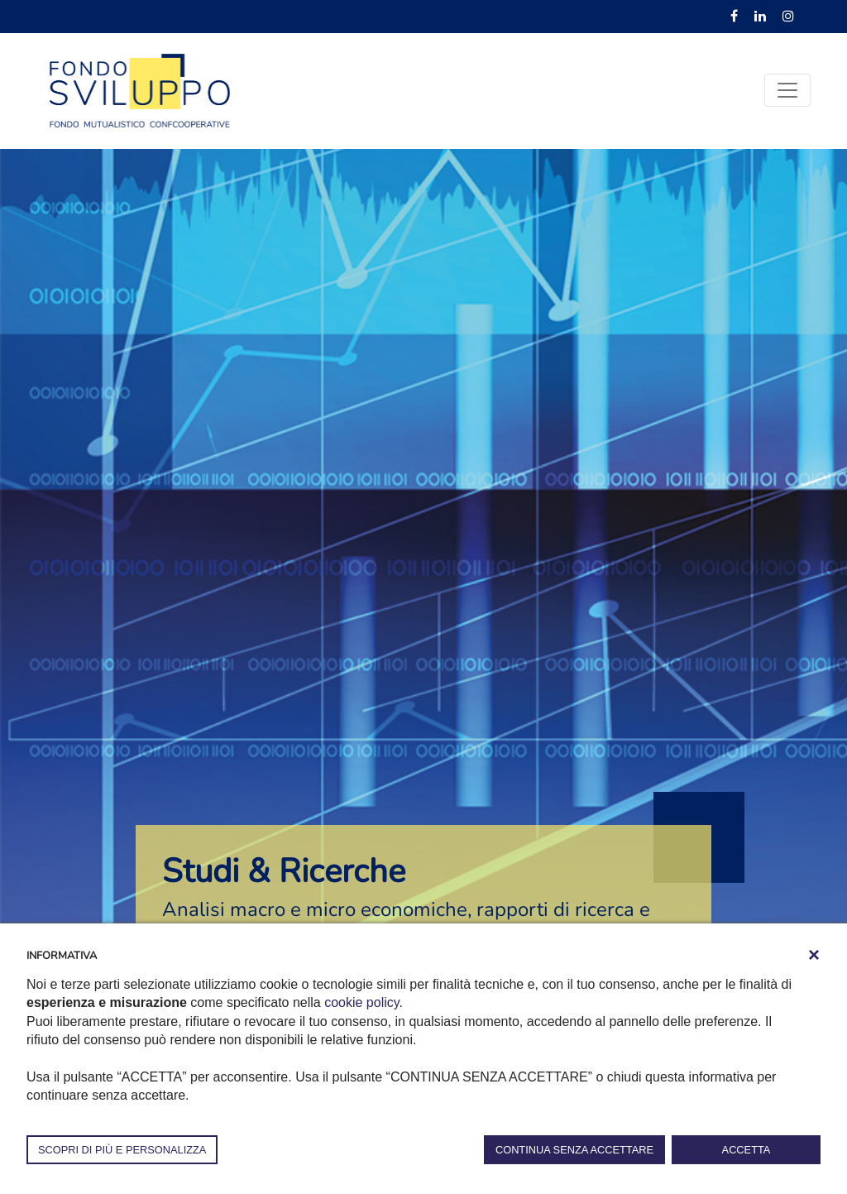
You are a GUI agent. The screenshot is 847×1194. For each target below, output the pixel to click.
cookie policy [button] (361, 1002)
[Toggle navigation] (787, 90)
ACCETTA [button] (746, 1150)
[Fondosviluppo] (139, 89)
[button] (814, 955)
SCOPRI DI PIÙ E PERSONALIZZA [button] (122, 1150)
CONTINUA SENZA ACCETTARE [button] (574, 1150)
